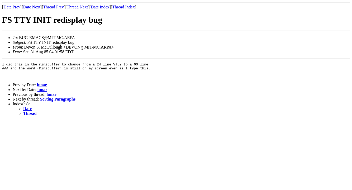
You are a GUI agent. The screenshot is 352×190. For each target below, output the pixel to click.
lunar (42, 87)
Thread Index (123, 7)
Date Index (100, 7)
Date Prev (11, 7)
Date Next (31, 7)
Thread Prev (53, 7)
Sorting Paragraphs (58, 101)
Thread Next (77, 7)
